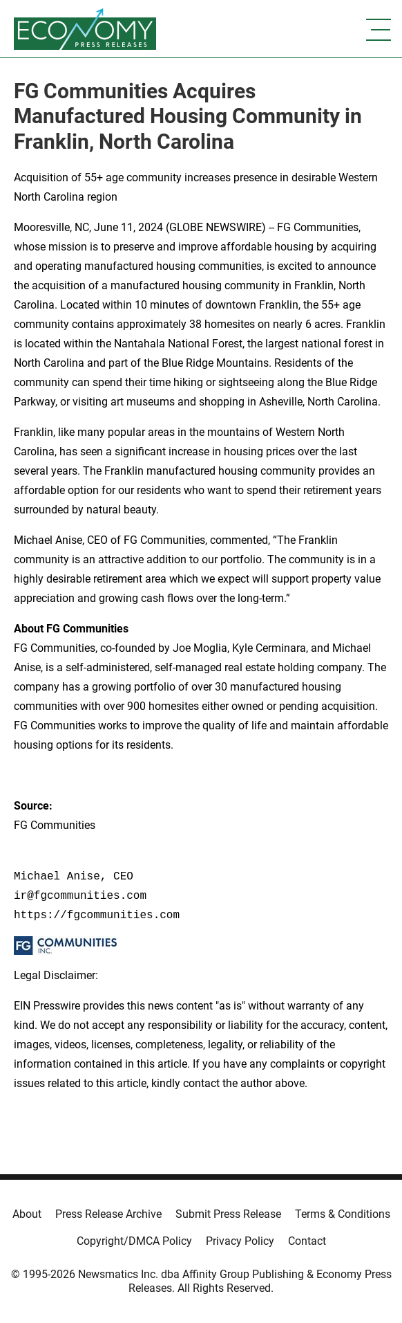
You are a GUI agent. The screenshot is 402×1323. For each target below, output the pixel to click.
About (26, 1214)
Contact (307, 1241)
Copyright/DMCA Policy (134, 1241)
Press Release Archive (108, 1214)
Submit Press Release (228, 1214)
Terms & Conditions (342, 1214)
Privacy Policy (240, 1241)
